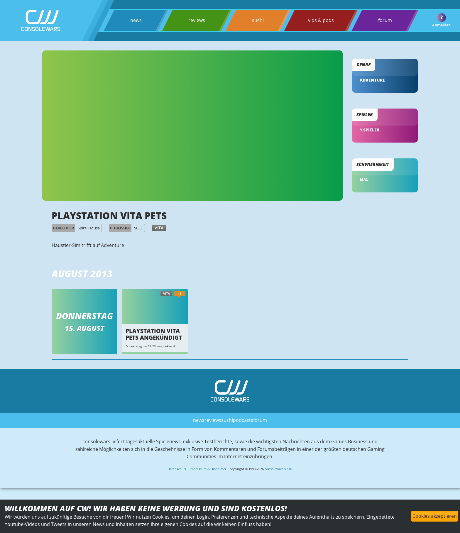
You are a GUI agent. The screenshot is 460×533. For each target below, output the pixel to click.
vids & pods (321, 20)
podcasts (243, 420)
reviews (196, 20)
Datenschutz (177, 469)
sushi (258, 20)
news (136, 20)
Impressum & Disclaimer (208, 469)
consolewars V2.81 (278, 469)
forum (385, 20)
